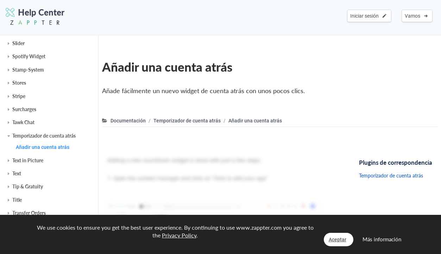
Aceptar (337, 239)
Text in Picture (27, 160)
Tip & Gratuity (27, 186)
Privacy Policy (179, 235)
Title (17, 200)
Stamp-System (28, 70)
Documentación (128, 120)
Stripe (18, 96)
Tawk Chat (23, 122)
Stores (19, 83)
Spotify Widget (28, 56)
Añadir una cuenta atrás (42, 147)
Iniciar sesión (368, 16)
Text (16, 173)
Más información (382, 239)
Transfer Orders (29, 213)
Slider (18, 43)
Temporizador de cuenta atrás (44, 136)
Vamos (416, 16)
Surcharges (24, 109)
